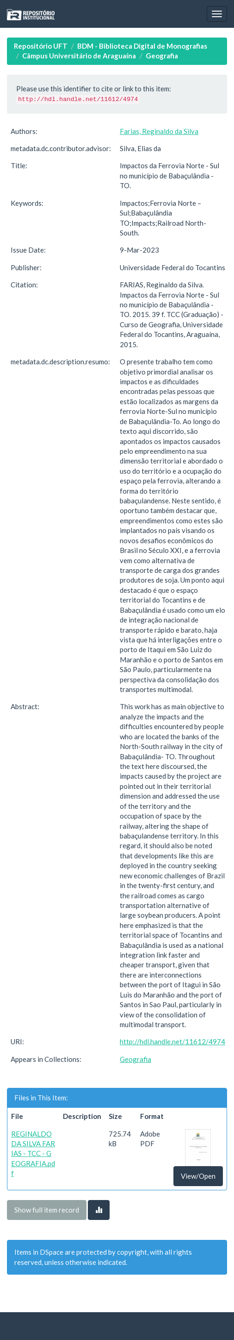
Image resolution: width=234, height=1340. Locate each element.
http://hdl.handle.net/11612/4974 (172, 1041)
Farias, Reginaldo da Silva (159, 131)
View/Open (198, 1176)
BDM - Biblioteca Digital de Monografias (142, 46)
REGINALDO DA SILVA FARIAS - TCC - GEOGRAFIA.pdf (33, 1154)
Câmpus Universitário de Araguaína (79, 55)
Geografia (162, 55)
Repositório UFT (41, 46)
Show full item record (46, 1210)
